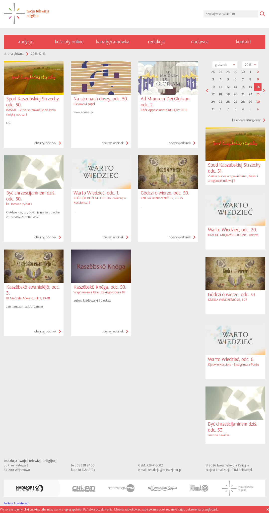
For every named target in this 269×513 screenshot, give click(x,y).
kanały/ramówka (113, 42)
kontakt (243, 42)
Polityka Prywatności (16, 503)
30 (258, 102)
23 (258, 94)
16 (258, 87)
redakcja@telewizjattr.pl (165, 470)
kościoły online (69, 42)
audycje (25, 42)
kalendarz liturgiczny (246, 120)
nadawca (200, 42)
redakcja (156, 42)
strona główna (14, 54)
